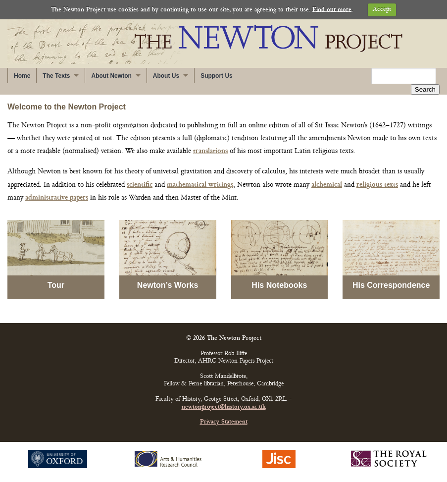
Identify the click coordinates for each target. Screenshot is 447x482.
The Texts (56, 75)
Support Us (216, 75)
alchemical (326, 185)
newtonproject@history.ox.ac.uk (224, 407)
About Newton (111, 75)
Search (425, 89)
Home (22, 75)
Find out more (331, 9)
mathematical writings (200, 185)
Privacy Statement (224, 422)
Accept (382, 9)
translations (210, 151)
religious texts (377, 185)
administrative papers (56, 198)
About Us (166, 75)
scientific (139, 185)
